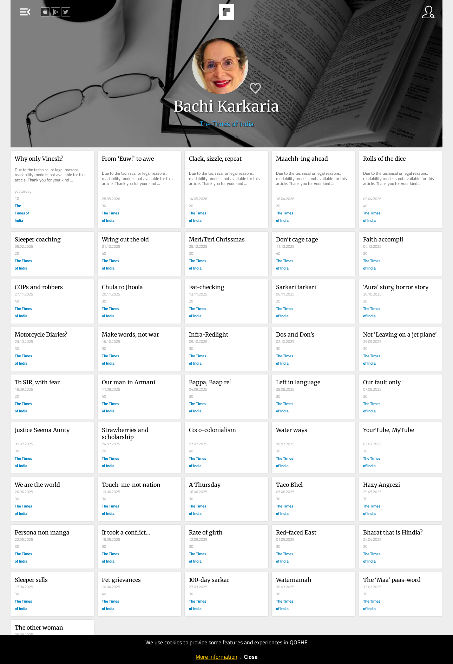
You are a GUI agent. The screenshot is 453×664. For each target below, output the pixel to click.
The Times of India (226, 123)
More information (216, 656)
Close (250, 656)
